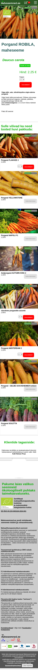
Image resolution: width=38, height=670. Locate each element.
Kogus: (21, 77)
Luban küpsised (27, 665)
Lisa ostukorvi (26, 84)
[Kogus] (21, 79)
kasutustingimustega (13, 665)
